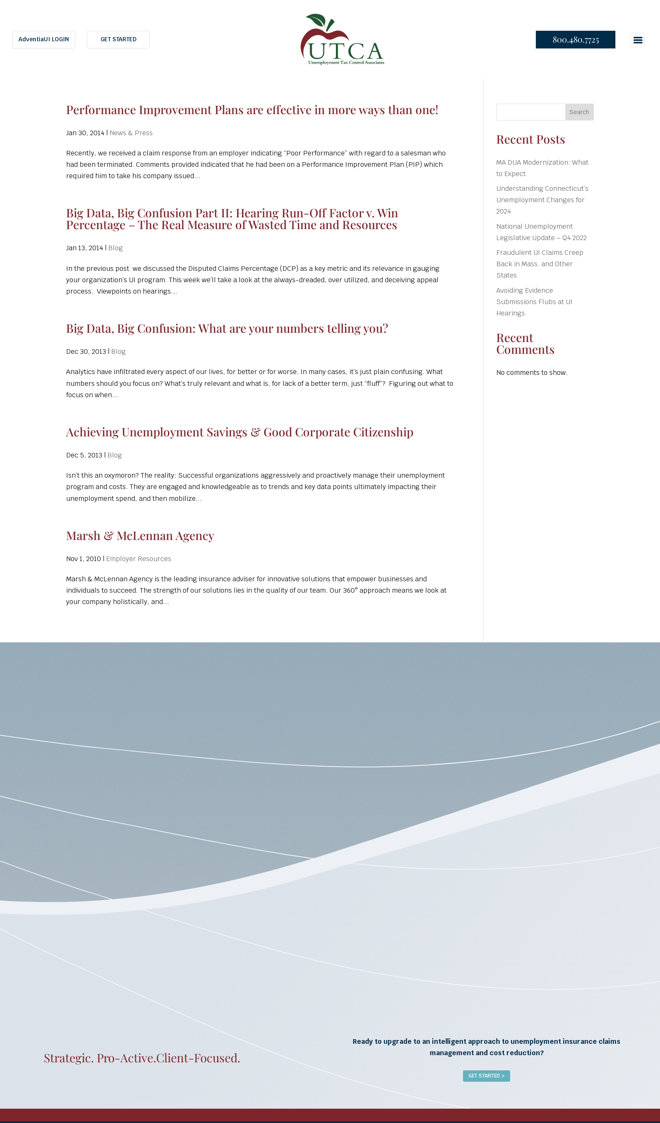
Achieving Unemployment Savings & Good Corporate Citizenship (239, 431)
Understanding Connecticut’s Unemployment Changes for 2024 (542, 200)
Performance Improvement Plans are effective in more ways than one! (252, 109)
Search (579, 112)
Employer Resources (138, 558)
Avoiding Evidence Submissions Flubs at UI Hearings (534, 302)
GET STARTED (118, 39)
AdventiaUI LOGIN (44, 39)
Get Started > (486, 1075)
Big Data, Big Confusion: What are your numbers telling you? (227, 328)
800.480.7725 (576, 39)
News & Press (131, 132)
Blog (115, 247)
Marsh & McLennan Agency (140, 535)
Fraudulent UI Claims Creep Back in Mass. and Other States (539, 264)
